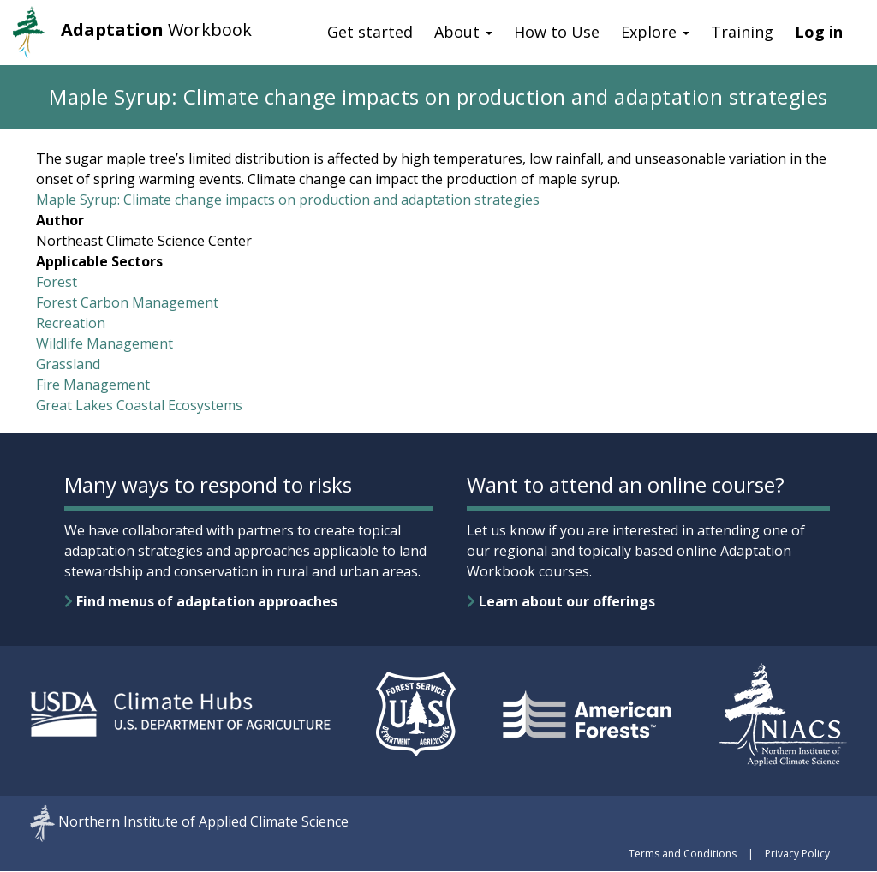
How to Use (557, 31)
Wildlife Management (104, 343)
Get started (370, 31)
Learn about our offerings (561, 601)
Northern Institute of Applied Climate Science (203, 822)
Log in (819, 31)
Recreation (70, 323)
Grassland (68, 364)
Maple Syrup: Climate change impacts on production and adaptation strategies (288, 199)
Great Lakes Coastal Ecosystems (139, 405)
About (463, 31)
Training (742, 31)
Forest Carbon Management (127, 302)
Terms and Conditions (683, 853)
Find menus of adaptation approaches (200, 601)
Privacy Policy (797, 853)
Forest (56, 281)
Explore (655, 31)
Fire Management (93, 384)
